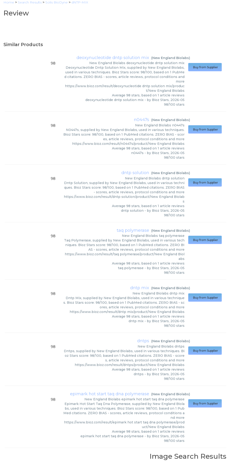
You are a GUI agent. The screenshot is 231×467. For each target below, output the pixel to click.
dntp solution (135, 172)
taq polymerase (133, 230)
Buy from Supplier (205, 67)
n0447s (141, 119)
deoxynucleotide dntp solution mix (113, 57)
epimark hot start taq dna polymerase (109, 393)
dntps (143, 340)
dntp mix (139, 287)
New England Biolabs (170, 58)
